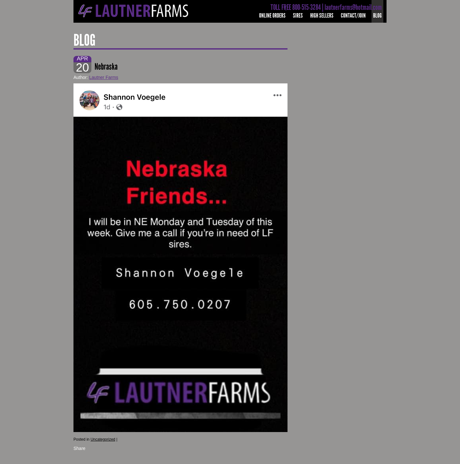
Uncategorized (102, 439)
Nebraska (106, 66)
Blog (377, 15)
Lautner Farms (103, 77)
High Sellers (322, 15)
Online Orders (272, 15)
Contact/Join (353, 15)
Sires (298, 15)
